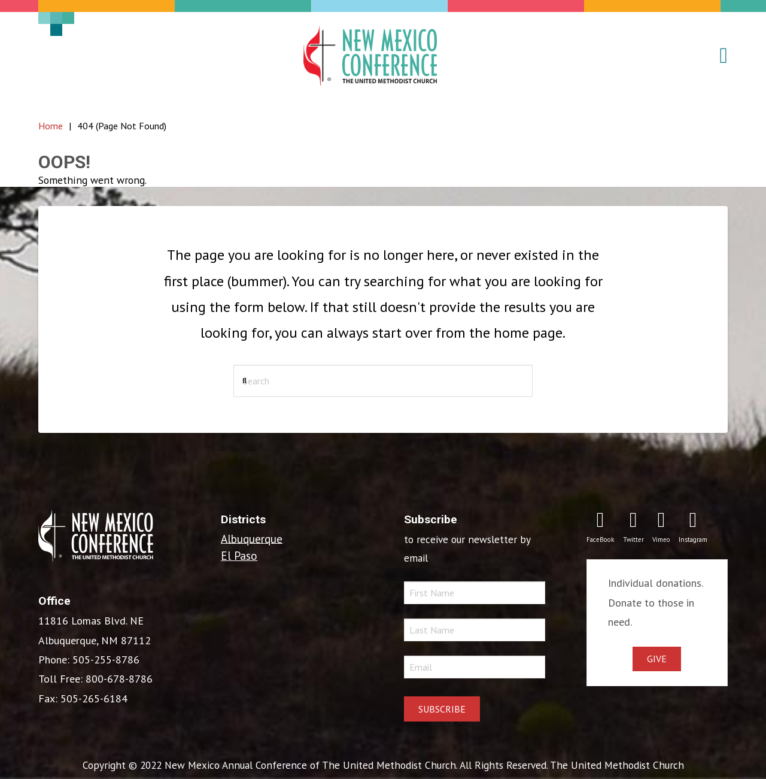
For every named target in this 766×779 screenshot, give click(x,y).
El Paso (239, 555)
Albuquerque (251, 538)
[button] (717, 56)
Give (657, 659)
